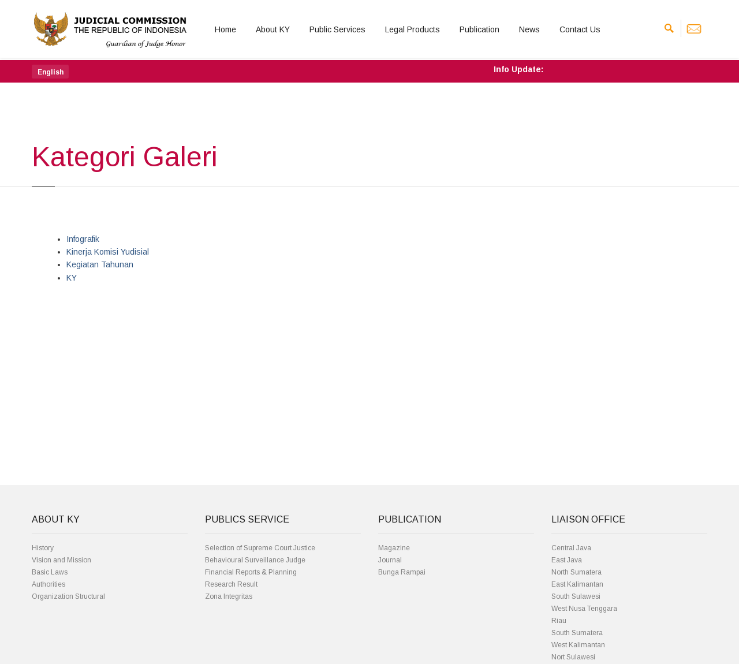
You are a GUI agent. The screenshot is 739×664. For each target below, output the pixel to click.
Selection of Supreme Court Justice (260, 548)
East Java (566, 560)
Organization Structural (68, 596)
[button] (50, 72)
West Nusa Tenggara (584, 609)
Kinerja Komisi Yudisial (107, 251)
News (529, 29)
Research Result (231, 584)
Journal (390, 560)
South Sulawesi (575, 596)
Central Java (571, 548)
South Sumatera (577, 633)
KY (71, 277)
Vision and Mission (61, 560)
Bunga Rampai (402, 572)
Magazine (394, 548)
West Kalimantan (578, 645)
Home (225, 29)
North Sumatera (576, 572)
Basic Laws (50, 572)
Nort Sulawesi (573, 657)
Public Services (337, 29)
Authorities (48, 584)
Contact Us (579, 29)
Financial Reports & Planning (251, 572)
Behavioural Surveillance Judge (255, 560)
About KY (273, 29)
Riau (558, 621)
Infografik (82, 239)
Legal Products (412, 29)
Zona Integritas (228, 596)
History (43, 548)
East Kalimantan (577, 584)
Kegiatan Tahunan (99, 264)
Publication (479, 29)
